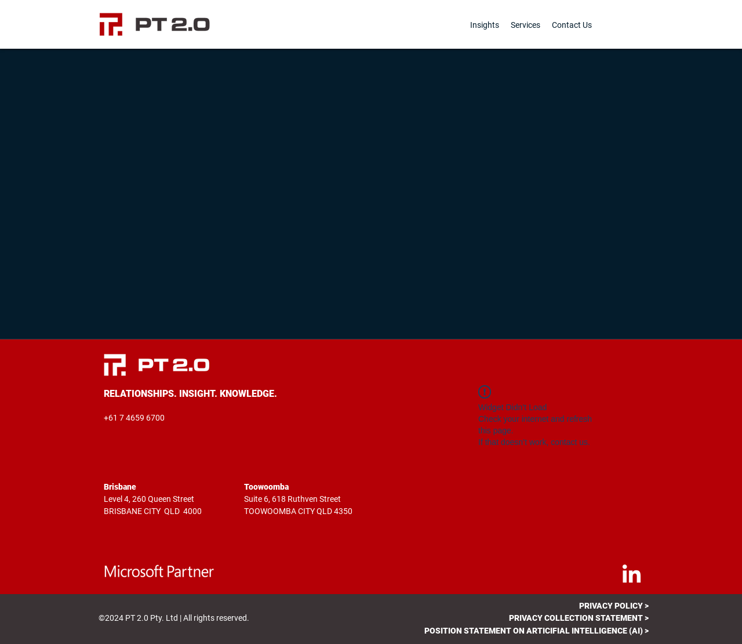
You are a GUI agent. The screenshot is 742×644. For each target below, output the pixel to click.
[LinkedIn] (631, 575)
